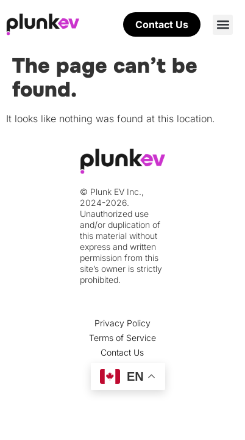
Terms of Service (122, 337)
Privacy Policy (122, 323)
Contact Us (122, 352)
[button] (223, 25)
